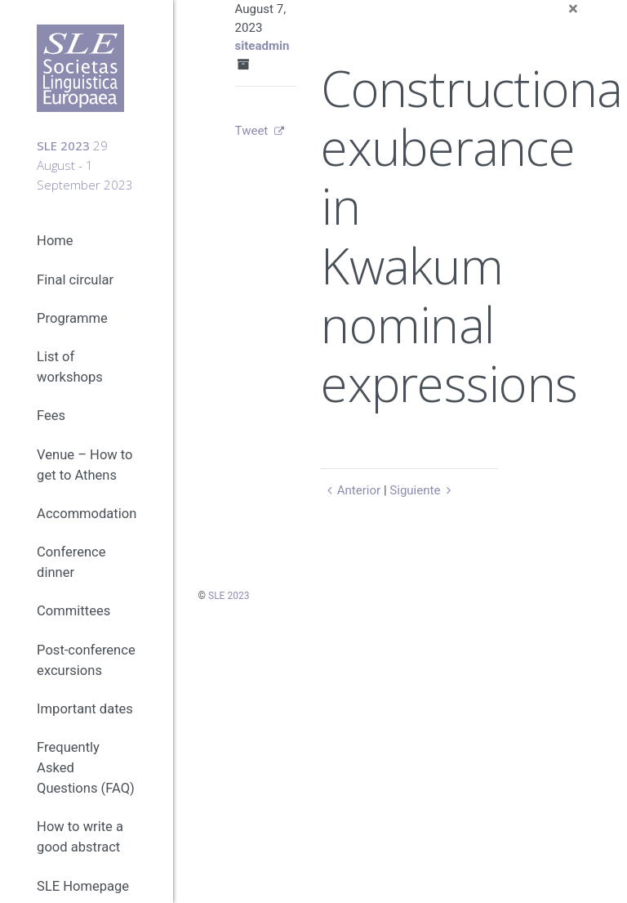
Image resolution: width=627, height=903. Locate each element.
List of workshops (70, 367)
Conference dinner (71, 562)
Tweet (252, 130)
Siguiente (422, 490)
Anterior (350, 490)
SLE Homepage (83, 886)
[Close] (573, 9)
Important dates (85, 709)
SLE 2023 (228, 595)
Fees (51, 415)
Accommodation (86, 513)
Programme (72, 318)
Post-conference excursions (86, 660)
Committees (73, 611)
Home (55, 240)
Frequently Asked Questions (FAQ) (86, 768)
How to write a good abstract (80, 837)
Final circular (75, 280)
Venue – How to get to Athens (84, 465)
